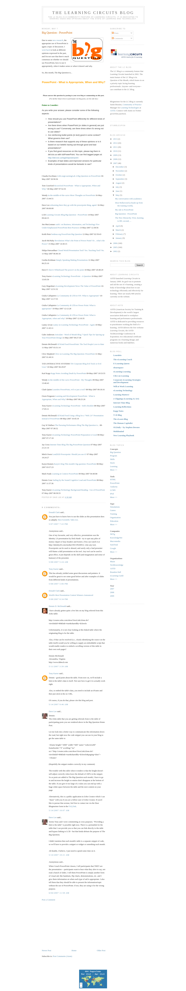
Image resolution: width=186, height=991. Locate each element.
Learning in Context (60, 474)
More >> (113, 470)
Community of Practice (132, 104)
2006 (115, 243)
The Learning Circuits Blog (93, 12)
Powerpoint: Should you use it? (73, 454)
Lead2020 (56, 454)
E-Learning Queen (121, 363)
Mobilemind (118, 431)
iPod (112, 493)
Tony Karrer (54, 569)
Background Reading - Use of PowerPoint (88, 490)
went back (46, 50)
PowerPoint (73, 474)
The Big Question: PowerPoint (82, 354)
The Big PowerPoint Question (78, 444)
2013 (115, 139)
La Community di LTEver (67, 295)
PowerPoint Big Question (71, 234)
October (119, 175)
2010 (115, 151)
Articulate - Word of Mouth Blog (68, 334)
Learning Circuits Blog (55, 215)
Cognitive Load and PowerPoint (83, 480)
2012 (115, 143)
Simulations (115, 507)
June (118, 191)
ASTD (112, 110)
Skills (112, 459)
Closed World (63, 250)
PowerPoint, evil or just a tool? (72, 389)
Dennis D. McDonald (57, 606)
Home (74, 950)
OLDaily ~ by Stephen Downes (126, 427)
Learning (113, 466)
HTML (113, 479)
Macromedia (115, 541)
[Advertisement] (68, 925)
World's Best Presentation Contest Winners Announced (71, 595)
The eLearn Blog (120, 419)
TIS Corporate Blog (78, 364)
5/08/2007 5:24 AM (58, 562)
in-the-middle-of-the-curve (58, 195)
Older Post (101, 950)
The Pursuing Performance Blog (68, 425)
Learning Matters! (121, 394)
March (118, 230)
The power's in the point (74, 270)
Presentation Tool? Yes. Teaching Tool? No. (86, 250)
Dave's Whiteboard (56, 270)
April (118, 226)
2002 (115, 251)
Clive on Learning (62, 354)
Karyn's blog (59, 464)
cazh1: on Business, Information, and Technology (75, 224)
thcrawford (58, 185)
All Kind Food (63, 344)
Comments (117, 38)
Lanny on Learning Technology (65, 325)
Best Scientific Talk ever (68, 520)
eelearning (54, 205)
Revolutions (60, 240)
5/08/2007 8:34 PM (58, 599)
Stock (112, 463)
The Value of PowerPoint (90, 286)
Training (113, 514)
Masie (112, 561)
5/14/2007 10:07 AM (59, 810)
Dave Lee (53, 711)
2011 (115, 147)
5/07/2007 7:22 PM (58, 524)
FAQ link (72, 806)
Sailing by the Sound (61, 480)
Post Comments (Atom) (62, 956)
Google (113, 548)
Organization (115, 517)
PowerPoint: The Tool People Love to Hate (86, 344)
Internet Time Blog (57, 444)
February (119, 234)
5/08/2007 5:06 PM (58, 584)
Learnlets (56, 389)
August (119, 183)
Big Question (115, 452)
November (120, 171)
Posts (115, 33)
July (117, 187)
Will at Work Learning (123, 386)
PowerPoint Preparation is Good (84, 435)
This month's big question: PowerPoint (80, 464)
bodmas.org (56, 234)
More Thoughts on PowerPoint (82, 195)
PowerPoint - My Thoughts (81, 380)
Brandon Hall (115, 572)
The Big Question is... (90, 425)
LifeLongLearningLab (66, 176)
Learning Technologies (130, 107)
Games (113, 510)
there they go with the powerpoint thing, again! (78, 205)
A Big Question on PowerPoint (88, 176)
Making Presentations (79, 260)
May (118, 195)
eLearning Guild (116, 575)
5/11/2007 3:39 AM (58, 666)
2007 (115, 163)
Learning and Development (66, 396)
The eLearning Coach (122, 359)
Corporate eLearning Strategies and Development (127, 381)
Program (113, 455)
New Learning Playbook (123, 435)
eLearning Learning (122, 371)
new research (57, 40)
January (119, 238)
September (120, 179)
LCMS (113, 490)
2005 (115, 247)
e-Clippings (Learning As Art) (126, 399)
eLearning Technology (61, 276)
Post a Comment (48, 900)
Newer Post (46, 950)
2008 (115, 159)
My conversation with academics (128, 199)
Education (114, 521)
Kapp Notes (55, 373)
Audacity (114, 486)
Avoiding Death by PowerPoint (73, 373)
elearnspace (118, 367)
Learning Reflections (122, 407)
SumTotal (114, 545)
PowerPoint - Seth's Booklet (82, 406)
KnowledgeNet (116, 538)
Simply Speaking (63, 260)
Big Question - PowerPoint (57, 32)
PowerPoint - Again (87, 325)
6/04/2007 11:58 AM (59, 893)
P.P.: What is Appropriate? (88, 295)
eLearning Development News (67, 286)
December (120, 167)
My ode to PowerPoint (124, 210)
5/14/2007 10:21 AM (59, 855)
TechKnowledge (116, 565)
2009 (115, 155)
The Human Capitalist (123, 423)
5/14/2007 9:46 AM (58, 704)
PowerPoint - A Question (81, 276)
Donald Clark (54, 512)
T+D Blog (117, 415)
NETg (112, 534)
